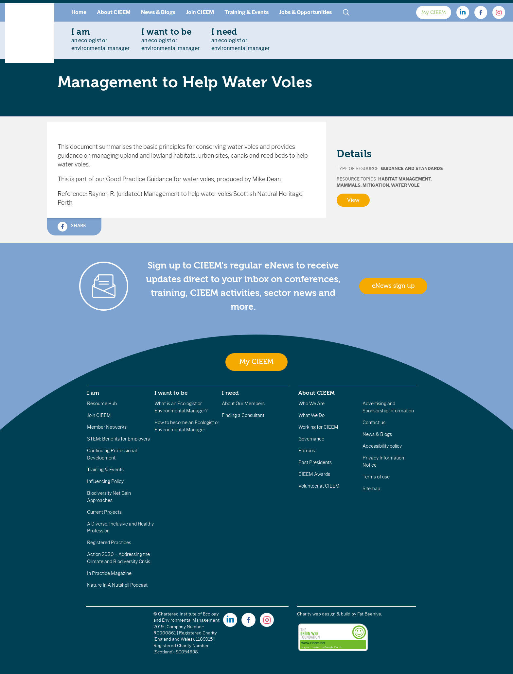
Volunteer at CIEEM (319, 486)
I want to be (171, 392)
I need (230, 392)
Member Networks (107, 427)
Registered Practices (109, 542)
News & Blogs (158, 12)
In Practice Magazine (109, 573)
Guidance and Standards (412, 168)
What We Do (311, 415)
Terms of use (376, 477)
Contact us (374, 422)
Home (78, 12)
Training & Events (246, 12)
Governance (311, 439)
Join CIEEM (200, 12)
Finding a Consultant (243, 415)
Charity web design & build (323, 614)
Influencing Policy (105, 481)
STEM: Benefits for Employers (118, 439)
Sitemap (371, 489)
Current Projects (104, 512)
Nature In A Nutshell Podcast (117, 585)
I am (93, 392)
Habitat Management (404, 179)
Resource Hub (102, 403)
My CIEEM (433, 12)
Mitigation (376, 185)
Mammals (349, 185)
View (353, 200)
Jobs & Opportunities (305, 12)
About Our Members (243, 403)
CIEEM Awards (314, 474)
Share (72, 227)
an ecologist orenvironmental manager (100, 39)
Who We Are (311, 403)
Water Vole (405, 185)
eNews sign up (393, 285)
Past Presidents (315, 462)
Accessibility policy (382, 446)
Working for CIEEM (318, 427)
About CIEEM (114, 12)
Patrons (306, 451)
